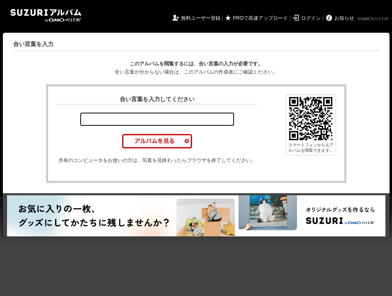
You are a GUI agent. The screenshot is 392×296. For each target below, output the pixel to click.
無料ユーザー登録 (200, 18)
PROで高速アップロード (260, 18)
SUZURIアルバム (46, 15)
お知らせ (344, 18)
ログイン (311, 18)
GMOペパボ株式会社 (374, 19)
